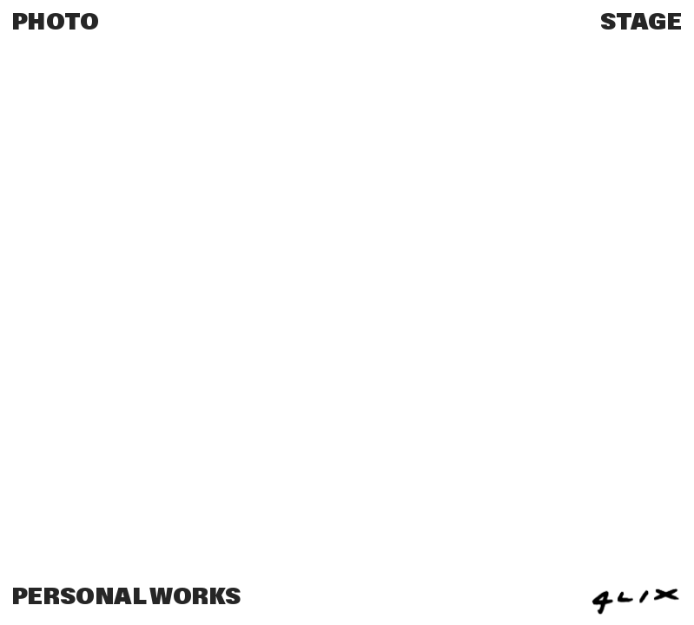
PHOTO (56, 22)
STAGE (641, 22)
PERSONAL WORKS (126, 596)
